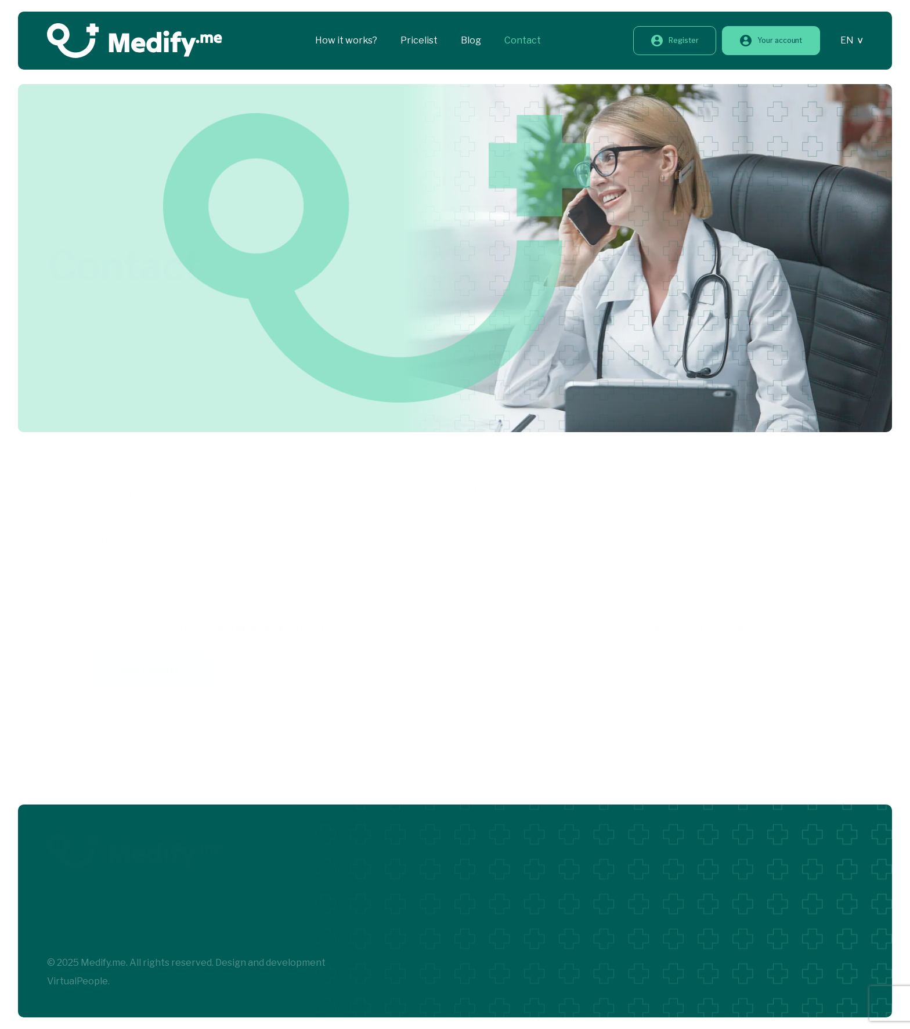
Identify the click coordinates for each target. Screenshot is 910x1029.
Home (60, 229)
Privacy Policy (254, 627)
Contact (522, 40)
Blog (471, 40)
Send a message (150, 670)
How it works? (346, 40)
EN (847, 40)
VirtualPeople (77, 981)
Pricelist (419, 40)
